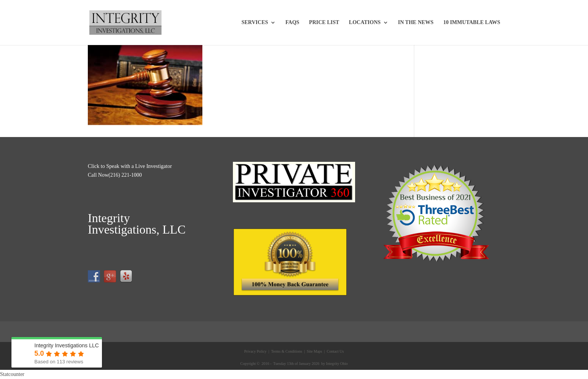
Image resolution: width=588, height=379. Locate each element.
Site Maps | (315, 351)
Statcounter (12, 374)
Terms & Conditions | (287, 351)
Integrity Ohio (337, 363)
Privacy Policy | (257, 351)
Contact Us (335, 351)
